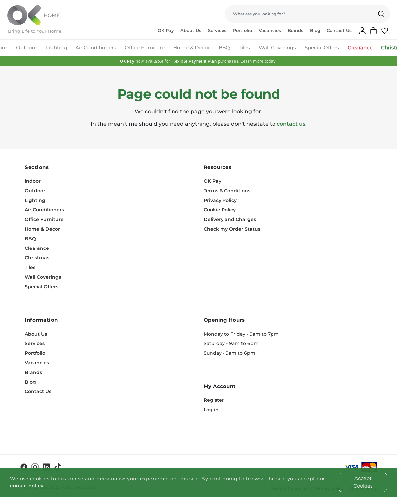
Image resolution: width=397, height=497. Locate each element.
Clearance (360, 47)
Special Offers (322, 47)
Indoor (33, 181)
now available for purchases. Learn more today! (198, 61)
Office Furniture (145, 47)
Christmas (37, 258)
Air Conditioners (95, 47)
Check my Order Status (232, 229)
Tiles (244, 47)
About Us (190, 30)
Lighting (56, 47)
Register (214, 400)
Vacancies (270, 30)
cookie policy (27, 486)
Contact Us (339, 30)
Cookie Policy (220, 210)
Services (217, 30)
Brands (295, 30)
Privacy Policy (220, 200)
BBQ (224, 47)
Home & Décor (191, 47)
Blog (315, 30)
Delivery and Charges (230, 219)
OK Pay (166, 30)
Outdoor (26, 47)
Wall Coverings (277, 47)
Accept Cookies (362, 482)
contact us (291, 124)
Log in (211, 410)
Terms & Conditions (227, 191)
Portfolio (242, 30)
